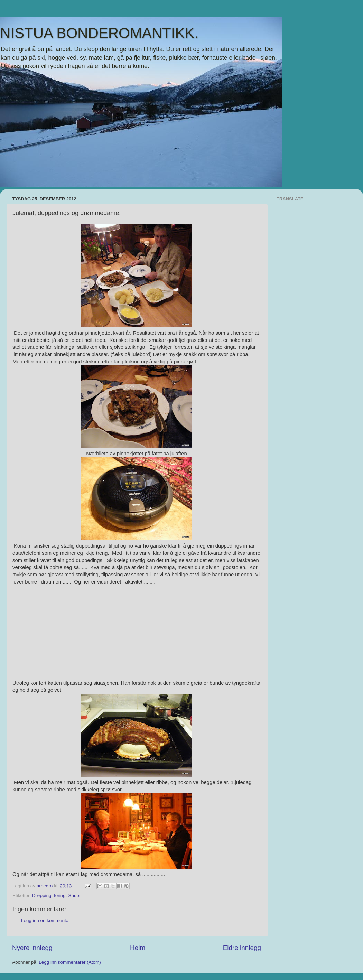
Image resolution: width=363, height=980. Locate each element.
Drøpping (42, 895)
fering (60, 895)
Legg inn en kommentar (45, 920)
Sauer (74, 895)
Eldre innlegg (242, 947)
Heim (137, 947)
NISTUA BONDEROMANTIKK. (99, 33)
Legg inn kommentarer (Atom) (70, 962)
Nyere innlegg (32, 947)
